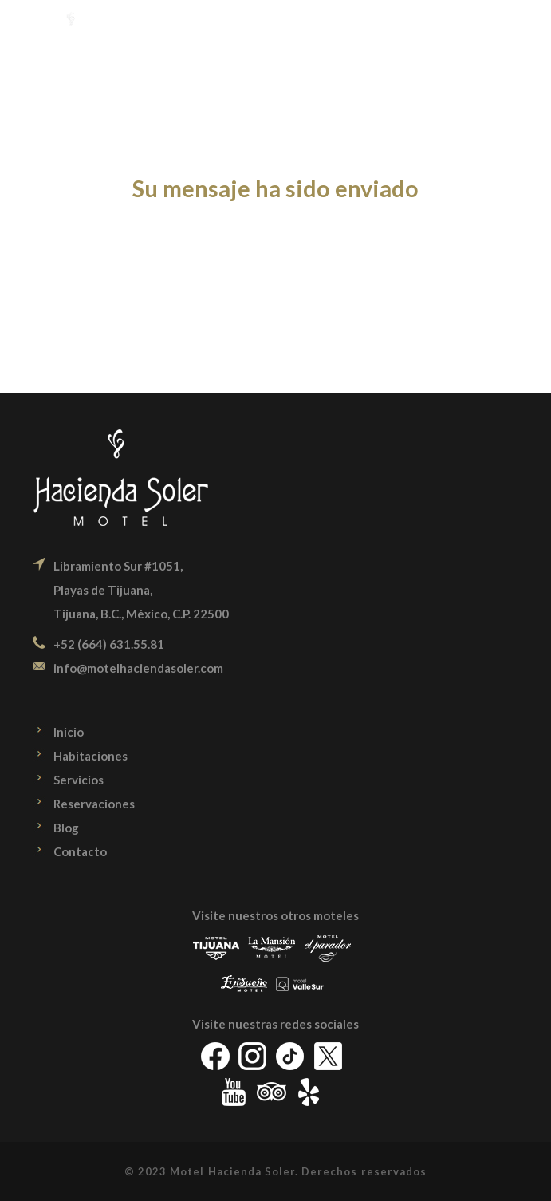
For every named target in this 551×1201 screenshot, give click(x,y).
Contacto (80, 851)
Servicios (78, 779)
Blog (66, 827)
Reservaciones (94, 803)
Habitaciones (90, 756)
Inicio (68, 732)
